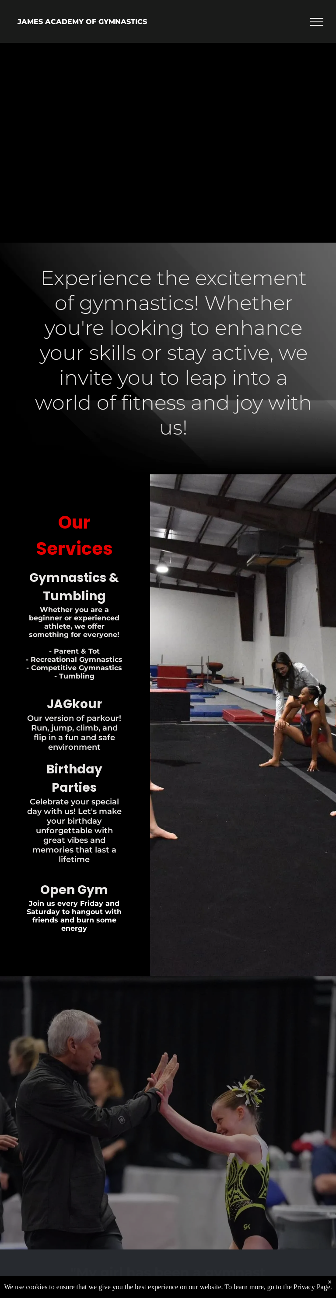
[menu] (316, 21)
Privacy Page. (313, 1287)
